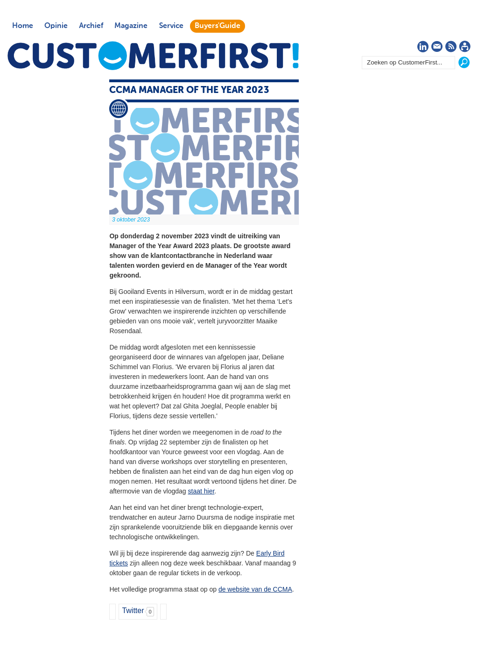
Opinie (56, 26)
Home (22, 26)
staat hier (201, 491)
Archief (91, 26)
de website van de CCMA (255, 589)
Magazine (131, 26)
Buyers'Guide (217, 26)
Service (171, 26)
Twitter (133, 610)
